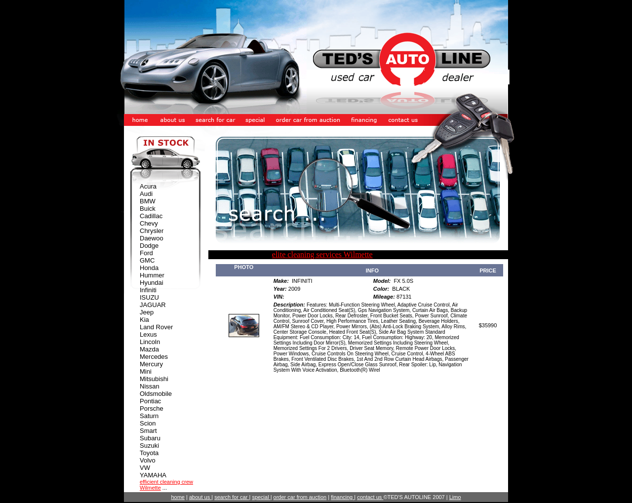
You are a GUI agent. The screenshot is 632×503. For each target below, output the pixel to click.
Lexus (148, 334)
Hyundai (151, 282)
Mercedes (154, 356)
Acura (148, 186)
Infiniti (148, 290)
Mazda (149, 349)
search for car (231, 497)
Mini (146, 371)
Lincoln (150, 342)
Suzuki (149, 445)
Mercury (151, 364)
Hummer (152, 275)
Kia (144, 319)
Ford (146, 253)
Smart (148, 430)
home (178, 497)
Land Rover (156, 327)
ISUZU (149, 297)
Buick (148, 208)
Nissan (149, 386)
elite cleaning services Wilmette (322, 254)
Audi (146, 193)
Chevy (149, 223)
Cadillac (151, 216)
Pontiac (150, 401)
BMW (148, 201)
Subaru (150, 438)
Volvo (148, 460)
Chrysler (151, 230)
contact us (370, 497)
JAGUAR (153, 305)
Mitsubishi (154, 379)
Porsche (151, 408)
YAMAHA (153, 475)
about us (200, 497)
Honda (149, 267)
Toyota (149, 453)
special (261, 497)
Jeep (147, 312)
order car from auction (300, 497)
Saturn (149, 416)
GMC (147, 260)
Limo (455, 497)
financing (342, 497)
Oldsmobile (156, 393)
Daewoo (151, 238)
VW (145, 467)
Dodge (149, 245)
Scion (148, 423)
